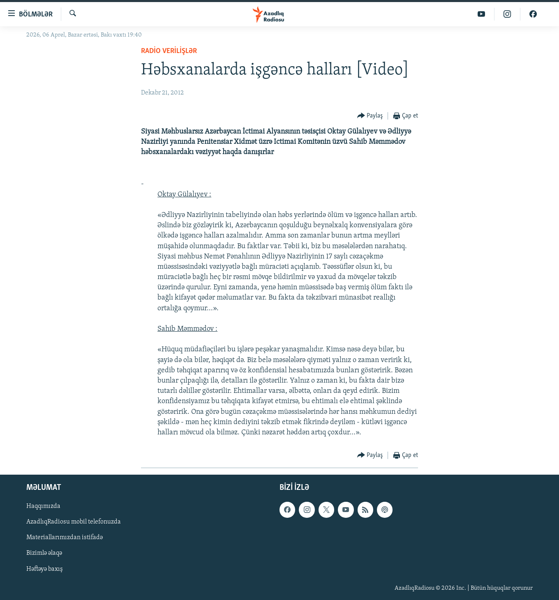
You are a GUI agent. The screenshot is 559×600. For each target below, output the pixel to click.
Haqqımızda (43, 506)
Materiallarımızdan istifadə (64, 538)
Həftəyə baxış (44, 569)
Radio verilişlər (169, 51)
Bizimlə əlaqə (44, 553)
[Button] (370, 116)
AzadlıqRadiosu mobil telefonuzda (73, 522)
